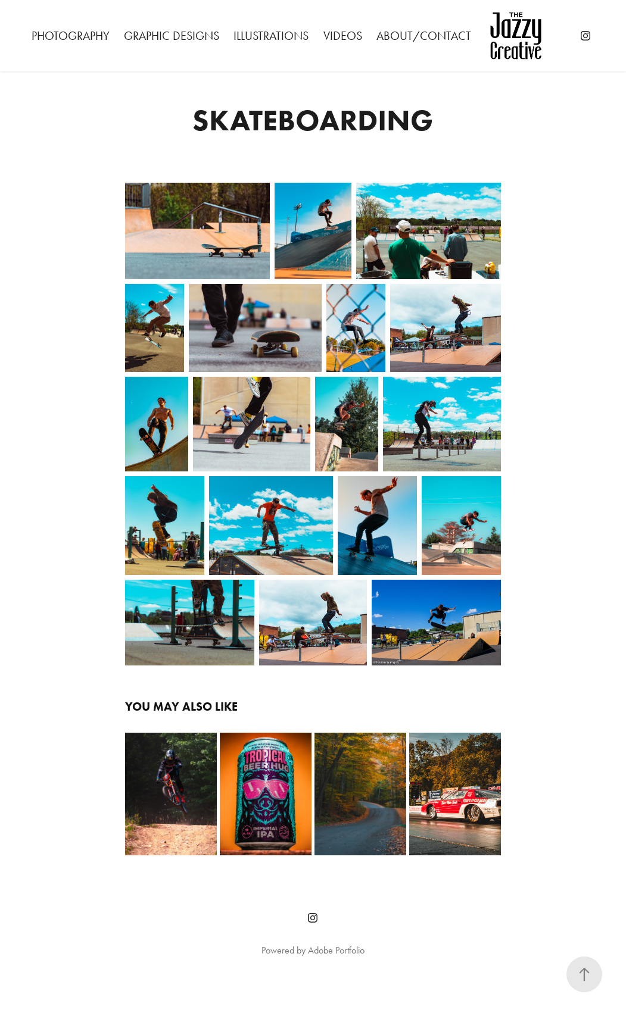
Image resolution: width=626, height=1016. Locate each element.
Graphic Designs (171, 36)
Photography (71, 36)
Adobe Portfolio (336, 950)
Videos (342, 36)
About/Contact (423, 36)
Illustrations (271, 36)
